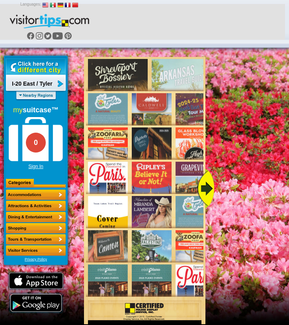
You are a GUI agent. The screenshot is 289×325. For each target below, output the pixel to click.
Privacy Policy (36, 259)
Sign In (35, 166)
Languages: (30, 4)
